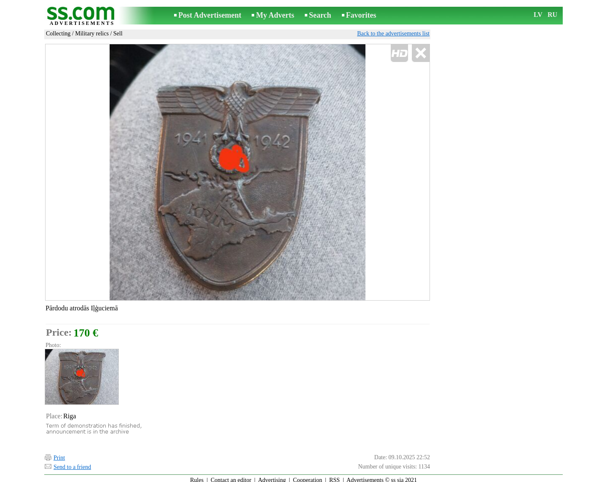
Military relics (92, 33)
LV (538, 14)
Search (320, 15)
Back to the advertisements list (393, 33)
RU (552, 14)
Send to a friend (72, 463)
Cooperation (307, 476)
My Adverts (275, 15)
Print (59, 454)
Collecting (58, 33)
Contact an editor (231, 476)
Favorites (361, 15)
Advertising (272, 476)
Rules (197, 476)
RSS (334, 476)
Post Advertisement (209, 15)
